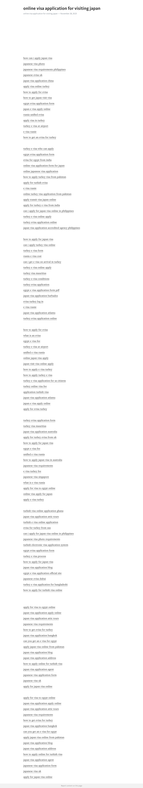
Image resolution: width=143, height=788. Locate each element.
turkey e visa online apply (37, 216)
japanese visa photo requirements (41, 539)
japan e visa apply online (36, 109)
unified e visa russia (34, 352)
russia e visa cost (32, 256)
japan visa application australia (40, 431)
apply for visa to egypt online (39, 488)
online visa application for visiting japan (40, 13)
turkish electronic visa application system (45, 544)
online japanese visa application (40, 171)
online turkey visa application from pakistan (47, 194)
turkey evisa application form (39, 420)
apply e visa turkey (33, 499)
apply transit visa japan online (39, 199)
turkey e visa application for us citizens (44, 380)
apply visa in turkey (34, 120)
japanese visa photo (34, 63)
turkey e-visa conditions (36, 278)
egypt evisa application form (38, 103)
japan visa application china (38, 80)
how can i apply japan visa (37, 58)
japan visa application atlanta (39, 312)
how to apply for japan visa (38, 239)
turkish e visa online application (40, 522)
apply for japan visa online (37, 686)
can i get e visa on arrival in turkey (42, 261)
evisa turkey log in (33, 301)
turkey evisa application (36, 284)
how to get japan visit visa (37, 97)
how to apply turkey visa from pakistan (44, 176)
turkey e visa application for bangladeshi (45, 584)
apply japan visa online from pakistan (43, 646)
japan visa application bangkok (40, 635)
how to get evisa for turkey (38, 629)
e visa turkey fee (32, 471)
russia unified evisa (33, 114)
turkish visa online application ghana (43, 510)
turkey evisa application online (40, 222)
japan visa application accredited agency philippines (51, 227)
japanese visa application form (40, 675)
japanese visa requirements (38, 465)
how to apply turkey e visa (37, 375)
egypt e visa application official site (42, 573)
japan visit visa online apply (38, 363)
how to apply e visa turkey (37, 369)
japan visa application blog (38, 567)
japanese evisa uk (32, 75)
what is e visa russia (34, 482)
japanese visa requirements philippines (44, 69)
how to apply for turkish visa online (42, 590)
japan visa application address (39, 658)
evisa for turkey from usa (37, 527)
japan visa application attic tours (41, 516)
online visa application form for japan (44, 165)
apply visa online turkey (36, 86)
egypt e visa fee (31, 341)
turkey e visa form (33, 250)
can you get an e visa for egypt (40, 641)
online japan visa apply (35, 358)
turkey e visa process (34, 556)
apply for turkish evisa (35, 182)
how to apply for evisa (35, 92)
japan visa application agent (38, 669)
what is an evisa (32, 335)
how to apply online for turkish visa (42, 663)
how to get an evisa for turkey (39, 137)
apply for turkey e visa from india (41, 205)
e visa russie (29, 131)
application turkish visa (36, 392)
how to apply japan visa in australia (42, 459)
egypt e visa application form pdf (41, 290)
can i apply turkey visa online (39, 244)
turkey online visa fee (35, 386)
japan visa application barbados (40, 295)
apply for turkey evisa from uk (39, 437)
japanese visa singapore (36, 476)
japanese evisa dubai (34, 578)
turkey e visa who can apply (38, 148)
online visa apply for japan (37, 493)
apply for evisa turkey (35, 409)
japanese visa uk (32, 680)
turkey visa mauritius (34, 273)
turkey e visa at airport (35, 126)
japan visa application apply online (42, 612)
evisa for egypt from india (37, 160)
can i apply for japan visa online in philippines (48, 210)
